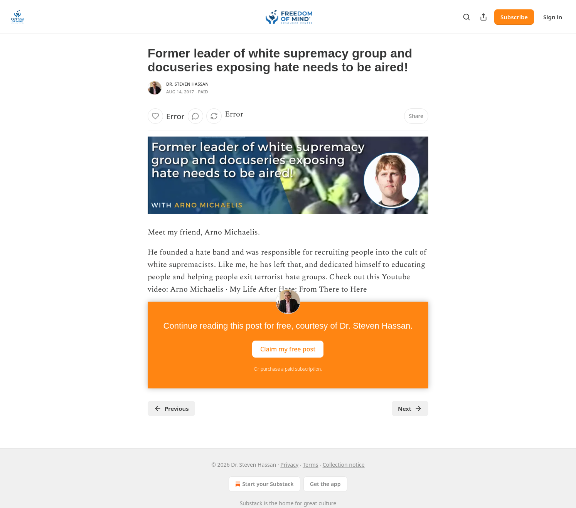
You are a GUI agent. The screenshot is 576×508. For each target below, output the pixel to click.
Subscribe (514, 17)
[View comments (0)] (195, 116)
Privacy (289, 464)
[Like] (155, 116)
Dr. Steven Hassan (187, 84)
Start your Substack (263, 484)
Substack (251, 503)
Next (410, 408)
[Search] (466, 17)
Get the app (325, 484)
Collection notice (344, 464)
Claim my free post (287, 349)
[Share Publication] (483, 17)
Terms (310, 464)
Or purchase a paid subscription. (288, 369)
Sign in (552, 17)
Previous (171, 408)
